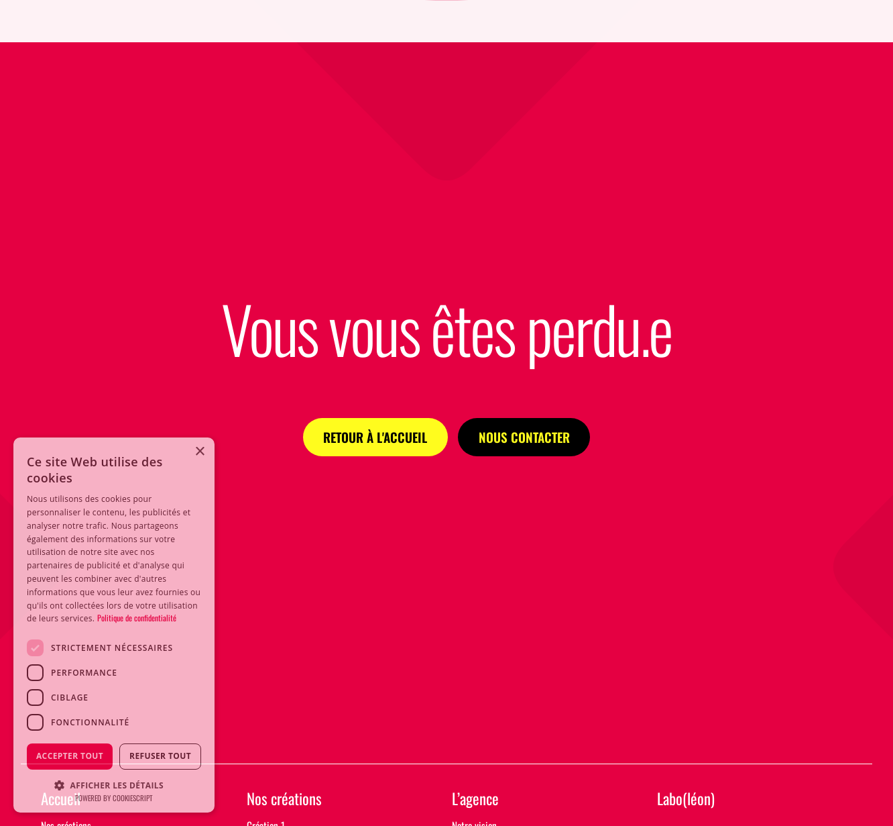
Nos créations (284, 799)
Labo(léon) (686, 799)
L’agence (475, 799)
